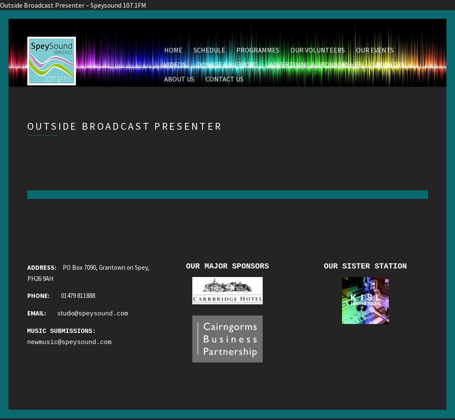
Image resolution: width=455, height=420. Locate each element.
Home (173, 50)
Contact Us (224, 79)
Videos (175, 64)
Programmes (257, 50)
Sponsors (388, 64)
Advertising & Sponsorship (315, 64)
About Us (179, 79)
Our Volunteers (317, 50)
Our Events (375, 50)
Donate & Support (227, 64)
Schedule (209, 50)
